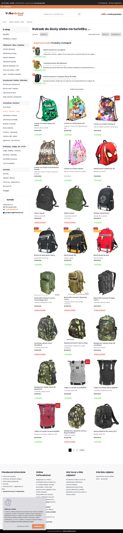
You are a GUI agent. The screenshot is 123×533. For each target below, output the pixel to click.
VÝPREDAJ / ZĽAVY (10, 39)
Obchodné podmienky (11, 481)
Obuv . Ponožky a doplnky (12, 74)
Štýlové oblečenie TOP (10, 66)
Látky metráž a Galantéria (12, 97)
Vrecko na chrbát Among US (104, 124)
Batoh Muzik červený (101, 255)
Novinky (6, 34)
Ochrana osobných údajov (12, 479)
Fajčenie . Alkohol (9, 178)
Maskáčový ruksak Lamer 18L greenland (45, 388)
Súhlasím (38, 526)
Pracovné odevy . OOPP (11, 70)
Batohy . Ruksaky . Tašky (16, 22)
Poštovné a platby (9, 476)
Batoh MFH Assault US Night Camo (104, 299)
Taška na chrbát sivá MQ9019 (75, 388)
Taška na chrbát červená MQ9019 (46, 431)
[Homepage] (2, 7)
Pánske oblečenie (9, 57)
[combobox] (106, 34)
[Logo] (14, 14)
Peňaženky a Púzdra (10, 115)
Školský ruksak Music (101, 213)
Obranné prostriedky (10, 120)
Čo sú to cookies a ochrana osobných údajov (19, 521)
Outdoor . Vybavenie (10, 132)
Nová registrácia (116, 3)
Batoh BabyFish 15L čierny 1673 (105, 431)
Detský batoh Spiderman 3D (104, 169)
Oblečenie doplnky (9, 62)
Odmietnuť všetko (23, 526)
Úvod (4, 22)
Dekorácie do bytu (9, 93)
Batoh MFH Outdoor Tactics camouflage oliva (44, 299)
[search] (79, 15)
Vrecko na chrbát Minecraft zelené (44, 124)
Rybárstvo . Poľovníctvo (11, 140)
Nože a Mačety (8, 128)
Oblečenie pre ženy (9, 53)
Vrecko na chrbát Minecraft (74, 123)
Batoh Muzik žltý (70, 255)
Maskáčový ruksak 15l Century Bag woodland (75, 432)
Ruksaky (29, 22)
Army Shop (7, 107)
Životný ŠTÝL (7, 186)
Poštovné (7, 7)
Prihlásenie (103, 3)
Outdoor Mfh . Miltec (10, 136)
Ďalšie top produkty (77, 89)
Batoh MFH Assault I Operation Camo (75, 298)
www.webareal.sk (69, 531)
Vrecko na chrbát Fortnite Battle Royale (46, 168)
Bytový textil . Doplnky (10, 89)
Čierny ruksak (39, 213)
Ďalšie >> (82, 450)
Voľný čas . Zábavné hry (11, 182)
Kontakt (5, 484)
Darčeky (6, 174)
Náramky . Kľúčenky (10, 155)
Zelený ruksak (69, 213)
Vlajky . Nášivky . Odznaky (12, 151)
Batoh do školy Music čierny (44, 255)
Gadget (6, 191)
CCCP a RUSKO (9, 163)
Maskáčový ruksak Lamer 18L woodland (104, 344)
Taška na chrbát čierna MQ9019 (105, 388)
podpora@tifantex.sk (14, 212)
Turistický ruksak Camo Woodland (43, 344)
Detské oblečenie (9, 49)
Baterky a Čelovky (9, 124)
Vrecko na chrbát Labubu (73, 169)
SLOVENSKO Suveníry (10, 159)
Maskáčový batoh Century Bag (75, 343)
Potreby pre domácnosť (11, 84)
